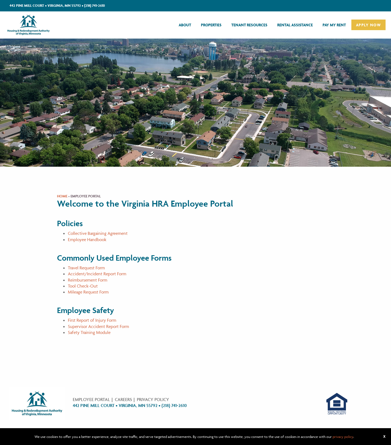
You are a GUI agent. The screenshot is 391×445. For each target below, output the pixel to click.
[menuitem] (184, 25)
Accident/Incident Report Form (97, 273)
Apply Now (368, 24)
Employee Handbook (87, 239)
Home (62, 196)
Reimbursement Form (87, 280)
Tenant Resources (249, 24)
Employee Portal (91, 399)
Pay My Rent (334, 24)
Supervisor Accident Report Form (98, 326)
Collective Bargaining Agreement (98, 233)
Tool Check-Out (83, 286)
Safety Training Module (89, 332)
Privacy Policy (153, 399)
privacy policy (343, 436)
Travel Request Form (86, 267)
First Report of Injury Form (92, 320)
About (185, 24)
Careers (123, 399)
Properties (211, 24)
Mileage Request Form (88, 292)
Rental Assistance (295, 24)
